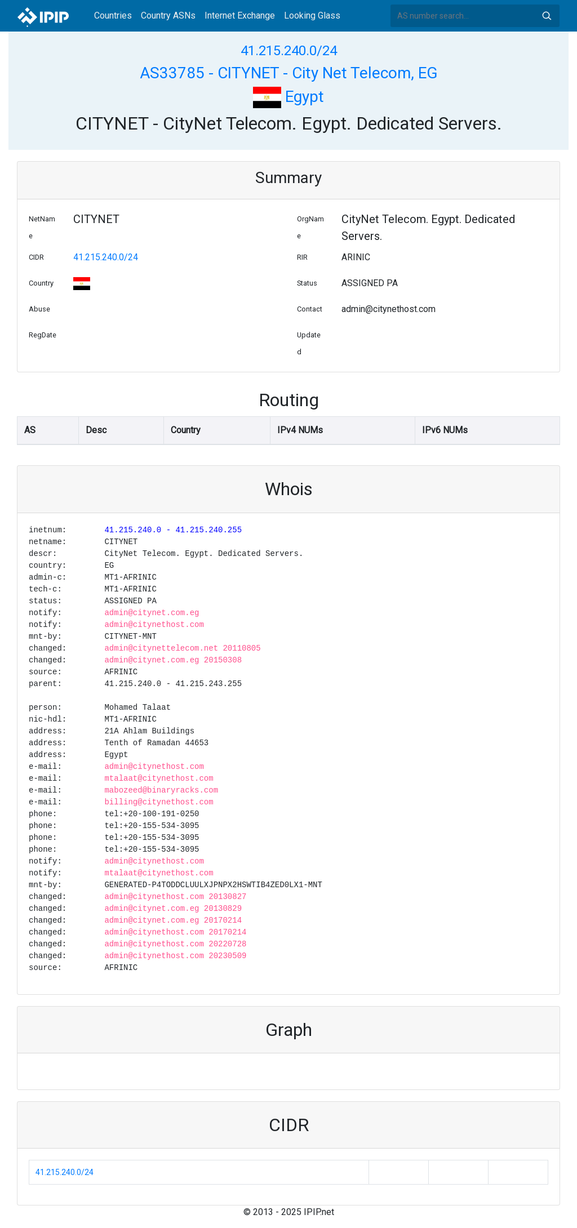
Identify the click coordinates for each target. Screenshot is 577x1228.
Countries (113, 15)
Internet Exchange (240, 15)
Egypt (288, 96)
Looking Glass (312, 15)
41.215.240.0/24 (289, 51)
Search (546, 16)
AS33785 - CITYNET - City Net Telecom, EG (289, 73)
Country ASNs (168, 15)
